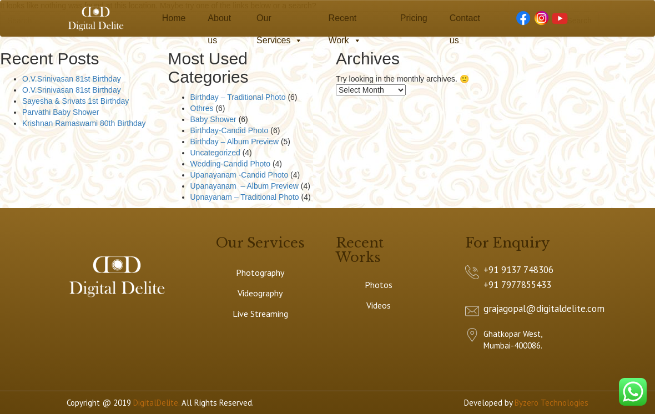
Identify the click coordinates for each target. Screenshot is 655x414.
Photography (260, 272)
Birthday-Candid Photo (229, 130)
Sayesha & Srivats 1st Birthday (75, 101)
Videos (378, 305)
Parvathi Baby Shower (60, 112)
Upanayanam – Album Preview (244, 185)
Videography (260, 293)
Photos (378, 284)
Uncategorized (215, 152)
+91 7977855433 (517, 284)
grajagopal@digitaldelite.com (543, 308)
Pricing (413, 18)
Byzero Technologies (551, 402)
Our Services (279, 21)
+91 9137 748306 (518, 269)
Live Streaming (260, 313)
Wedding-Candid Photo (230, 163)
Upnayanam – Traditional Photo (244, 197)
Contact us (465, 21)
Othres (202, 108)
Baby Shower (213, 119)
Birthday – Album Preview (234, 141)
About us (219, 21)
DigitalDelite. (156, 402)
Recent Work (345, 21)
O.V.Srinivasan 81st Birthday (71, 78)
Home (174, 18)
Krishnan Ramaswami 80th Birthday (84, 123)
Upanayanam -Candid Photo (239, 174)
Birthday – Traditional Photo (238, 97)
